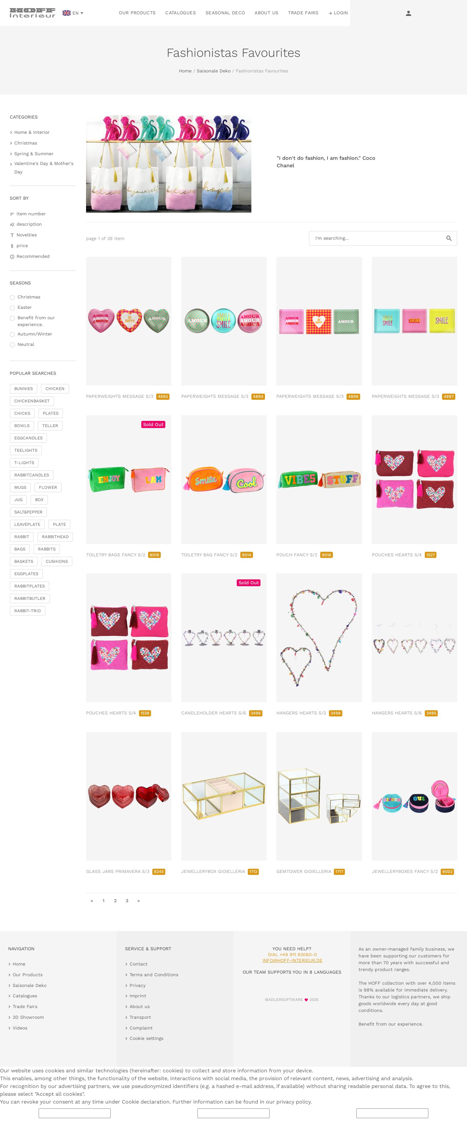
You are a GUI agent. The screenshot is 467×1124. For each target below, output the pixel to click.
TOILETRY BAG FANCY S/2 (217, 554)
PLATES (50, 413)
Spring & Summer (34, 153)
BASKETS (23, 561)
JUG (18, 499)
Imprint (138, 995)
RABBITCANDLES (31, 475)
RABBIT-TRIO (27, 610)
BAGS (19, 549)
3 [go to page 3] (127, 900)
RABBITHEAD (55, 536)
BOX (39, 499)
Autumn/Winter (35, 333)
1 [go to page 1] (104, 900)
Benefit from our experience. (36, 321)
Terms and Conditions (154, 974)
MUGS (20, 487)
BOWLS (22, 425)
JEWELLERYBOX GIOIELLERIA (220, 871)
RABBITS (47, 549)
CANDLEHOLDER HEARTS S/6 (221, 712)
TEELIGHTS (25, 450)
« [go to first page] (92, 900)
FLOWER (48, 487)
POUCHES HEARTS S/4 (404, 554)
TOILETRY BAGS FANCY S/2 (123, 554)
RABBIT (21, 536)
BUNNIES (23, 388)
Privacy (137, 985)
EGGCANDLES (28, 438)
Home (185, 70)
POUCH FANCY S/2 (304, 554)
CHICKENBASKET (32, 400)
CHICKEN (55, 388)
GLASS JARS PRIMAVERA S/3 (125, 871)
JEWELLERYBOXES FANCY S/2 (413, 871)
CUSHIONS (57, 561)
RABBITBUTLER (29, 598)
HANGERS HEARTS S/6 (405, 712)
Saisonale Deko (214, 70)
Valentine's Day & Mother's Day (43, 167)
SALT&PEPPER (28, 512)
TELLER (50, 425)
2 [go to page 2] (115, 900)
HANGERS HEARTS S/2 (309, 712)
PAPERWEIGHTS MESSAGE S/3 (128, 396)
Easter (25, 307)
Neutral (26, 344)
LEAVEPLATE (27, 524)
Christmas (25, 142)
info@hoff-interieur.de (292, 960)
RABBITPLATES (29, 586)
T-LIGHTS (24, 462)
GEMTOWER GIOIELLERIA (310, 871)
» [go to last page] (138, 900)
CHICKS (22, 413)
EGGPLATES (26, 573)
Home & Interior (32, 132)
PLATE (59, 524)
